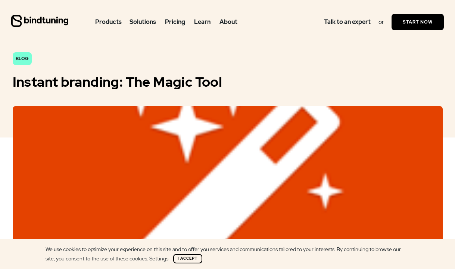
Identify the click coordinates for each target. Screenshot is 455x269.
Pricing (175, 22)
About (228, 22)
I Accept (188, 258)
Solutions (143, 22)
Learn (202, 22)
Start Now (418, 22)
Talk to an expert (347, 22)
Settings (158, 258)
